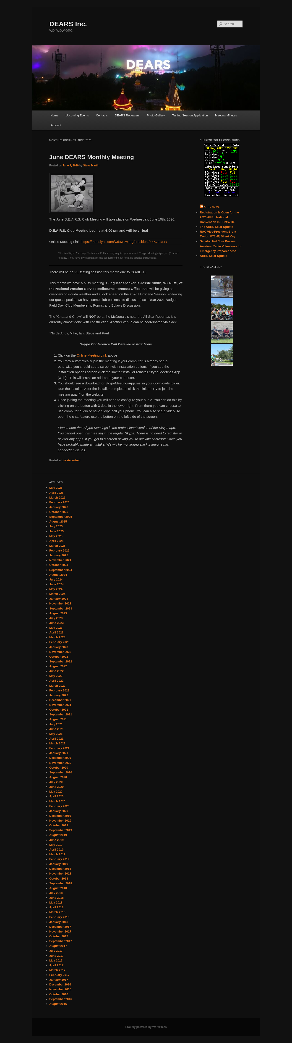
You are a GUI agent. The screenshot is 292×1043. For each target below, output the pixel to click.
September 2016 (60, 999)
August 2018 (58, 888)
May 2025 (56, 536)
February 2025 (59, 550)
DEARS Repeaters (127, 115)
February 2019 (59, 859)
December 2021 (60, 700)
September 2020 (60, 772)
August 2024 (58, 574)
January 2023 (58, 647)
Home (54, 115)
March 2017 (57, 970)
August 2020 (58, 777)
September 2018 (60, 883)
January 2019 (58, 864)
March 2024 (57, 594)
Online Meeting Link (92, 355)
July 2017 (56, 950)
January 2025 (58, 555)
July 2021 (56, 724)
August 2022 (58, 666)
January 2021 (58, 753)
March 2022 (57, 685)
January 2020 (58, 811)
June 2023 (56, 623)
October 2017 (58, 936)
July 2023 (56, 618)
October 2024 (58, 565)
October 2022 (58, 656)
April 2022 (56, 680)
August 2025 (58, 521)
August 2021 (58, 719)
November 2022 (60, 652)
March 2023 (57, 637)
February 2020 (59, 806)
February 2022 (59, 690)
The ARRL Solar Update (216, 227)
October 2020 (58, 767)
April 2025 (56, 541)
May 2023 (56, 627)
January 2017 (58, 979)
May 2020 (56, 791)
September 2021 (60, 714)
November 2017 (60, 931)
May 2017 (56, 960)
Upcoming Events (77, 115)
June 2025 (56, 531)
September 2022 (60, 661)
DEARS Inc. (68, 24)
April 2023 (56, 632)
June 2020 (56, 786)
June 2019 (56, 840)
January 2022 (58, 695)
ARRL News (212, 207)
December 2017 (60, 926)
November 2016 (60, 989)
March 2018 (57, 912)
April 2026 (56, 492)
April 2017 (56, 965)
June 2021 (56, 729)
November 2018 (60, 873)
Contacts (102, 115)
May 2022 (56, 676)
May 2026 (56, 487)
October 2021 (58, 709)
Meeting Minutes (226, 115)
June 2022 (56, 671)
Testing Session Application (190, 115)
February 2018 (59, 917)
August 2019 (58, 835)
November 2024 (60, 560)
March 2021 (57, 743)
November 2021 (60, 705)
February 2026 (59, 502)
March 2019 (57, 854)
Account (55, 125)
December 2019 (60, 815)
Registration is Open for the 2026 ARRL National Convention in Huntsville (219, 217)
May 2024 (56, 589)
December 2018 (60, 868)
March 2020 (57, 801)
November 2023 (60, 603)
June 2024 (56, 584)
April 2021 (56, 738)
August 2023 (58, 613)
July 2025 (56, 526)
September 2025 (60, 516)
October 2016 (58, 994)
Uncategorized (70, 460)
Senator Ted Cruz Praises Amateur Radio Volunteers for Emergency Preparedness (221, 245)
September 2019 (60, 830)
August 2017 (58, 946)
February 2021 (59, 748)
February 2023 (59, 642)
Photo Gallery (156, 115)
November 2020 (60, 763)
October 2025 (58, 512)
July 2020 (56, 782)
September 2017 (60, 941)
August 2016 (58, 1004)
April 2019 (56, 849)
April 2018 (56, 907)
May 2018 (56, 902)
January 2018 (58, 922)
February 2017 (59, 975)
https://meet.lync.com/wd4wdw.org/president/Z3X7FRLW (124, 242)
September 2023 (60, 608)
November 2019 (60, 820)
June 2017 (56, 955)
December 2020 (60, 757)
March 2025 (57, 545)
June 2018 (56, 897)
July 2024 (56, 579)
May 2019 (56, 844)
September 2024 (60, 570)
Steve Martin (91, 165)
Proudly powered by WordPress (146, 1027)
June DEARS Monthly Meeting (91, 157)
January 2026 (58, 507)
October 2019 (58, 825)
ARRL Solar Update (213, 255)
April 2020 (56, 796)
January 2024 (58, 598)
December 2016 (60, 984)
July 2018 (56, 893)
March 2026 (57, 497)
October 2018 (58, 878)
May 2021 (56, 734)
